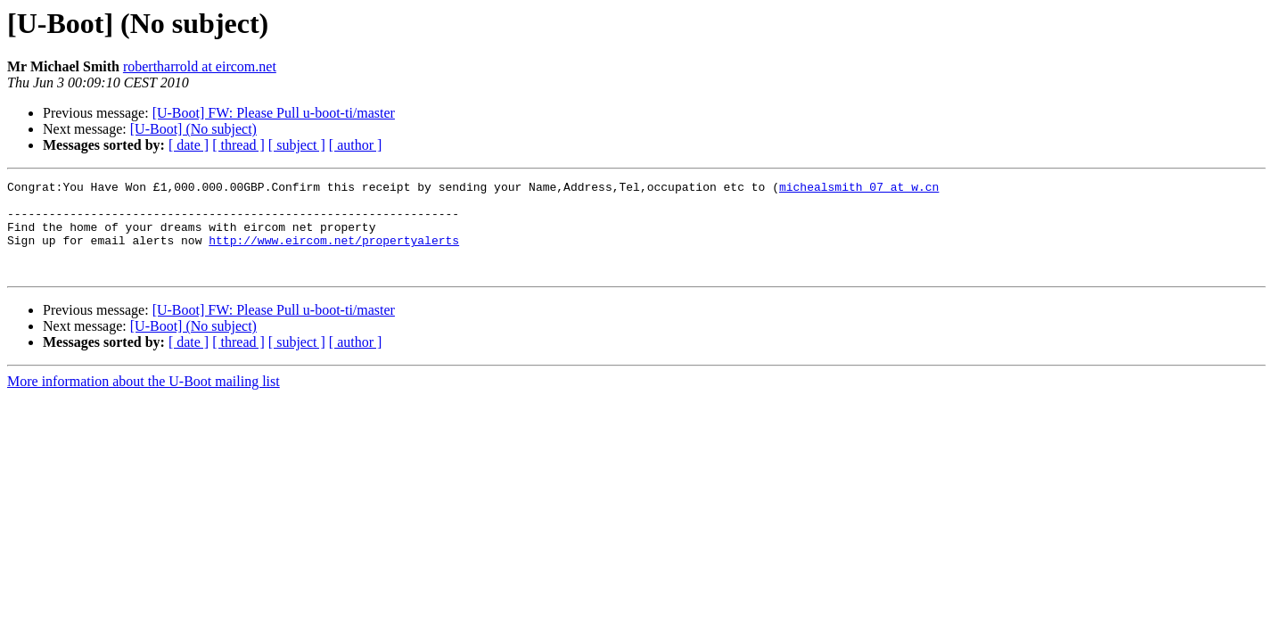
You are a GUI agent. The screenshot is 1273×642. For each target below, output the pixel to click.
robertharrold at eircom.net (199, 66)
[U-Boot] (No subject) (193, 128)
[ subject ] (296, 144)
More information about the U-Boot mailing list (143, 399)
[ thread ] (238, 144)
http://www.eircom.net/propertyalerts (334, 253)
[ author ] (355, 144)
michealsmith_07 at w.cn (859, 189)
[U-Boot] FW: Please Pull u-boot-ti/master (273, 112)
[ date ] (188, 144)
